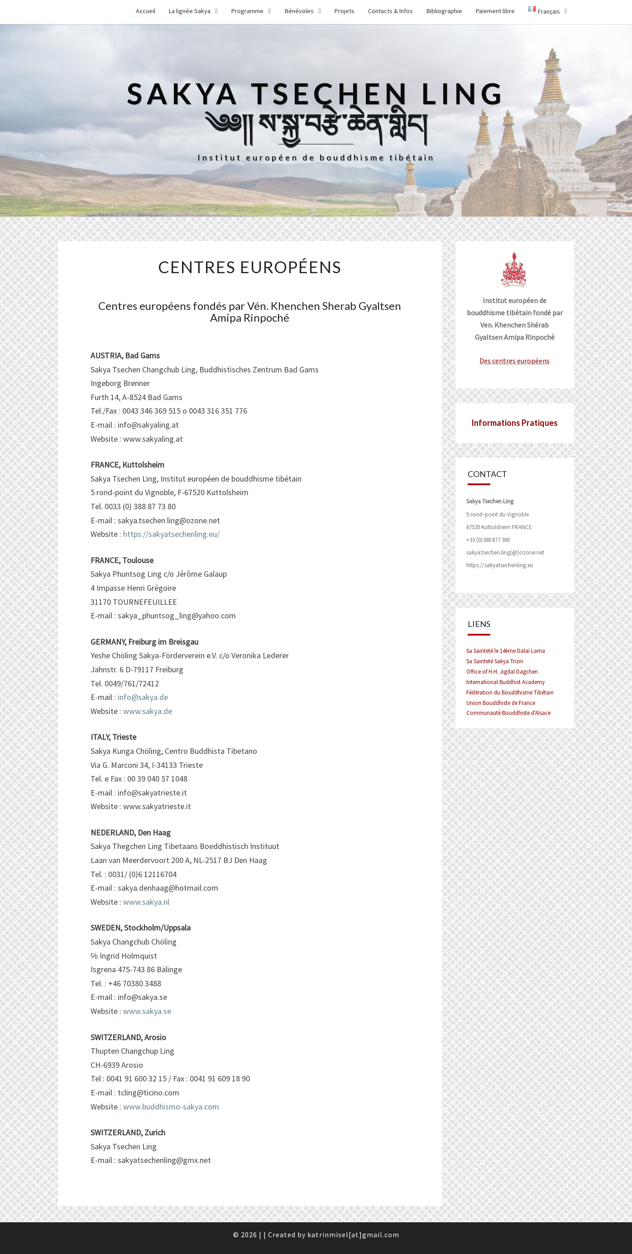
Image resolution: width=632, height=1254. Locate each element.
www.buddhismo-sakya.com (171, 1106)
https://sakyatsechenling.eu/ (171, 534)
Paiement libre (495, 11)
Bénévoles (299, 11)
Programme (247, 11)
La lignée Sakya (190, 11)
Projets (344, 11)
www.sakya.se (147, 1011)
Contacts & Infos (390, 11)
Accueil (145, 11)
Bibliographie (444, 11)
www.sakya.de (147, 711)
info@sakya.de (143, 697)
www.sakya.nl (146, 902)
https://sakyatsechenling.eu (499, 565)
